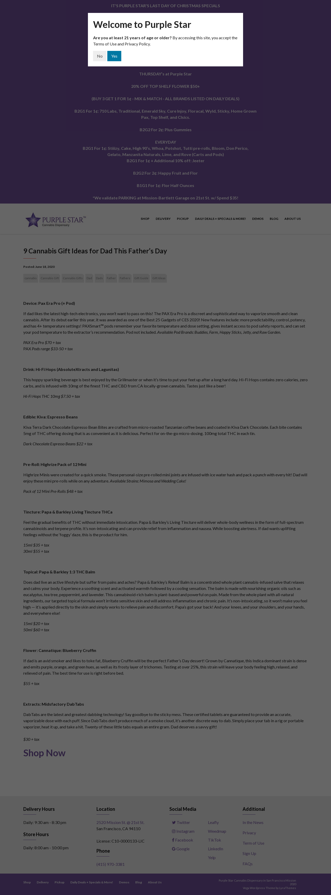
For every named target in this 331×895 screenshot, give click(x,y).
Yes (114, 55)
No (100, 55)
